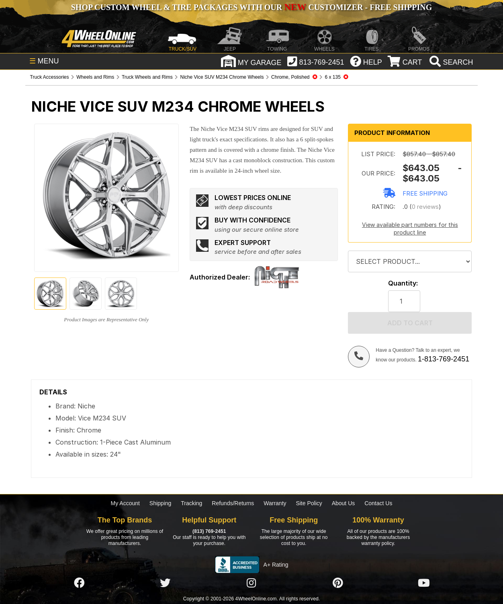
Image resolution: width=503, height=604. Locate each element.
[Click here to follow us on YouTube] (424, 583)
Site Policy (309, 503)
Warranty (275, 503)
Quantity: (403, 283)
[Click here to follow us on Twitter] (165, 583)
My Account (125, 503)
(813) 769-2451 (209, 531)
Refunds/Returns (233, 503)
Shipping (160, 503)
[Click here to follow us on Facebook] (79, 583)
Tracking (191, 503)
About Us (343, 503)
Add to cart (410, 323)
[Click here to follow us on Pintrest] (338, 583)
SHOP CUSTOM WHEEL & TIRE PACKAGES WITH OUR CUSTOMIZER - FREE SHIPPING (251, 7)
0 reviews (425, 206)
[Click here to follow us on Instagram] (251, 583)
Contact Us (378, 503)
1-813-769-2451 (443, 359)
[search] (450, 62)
